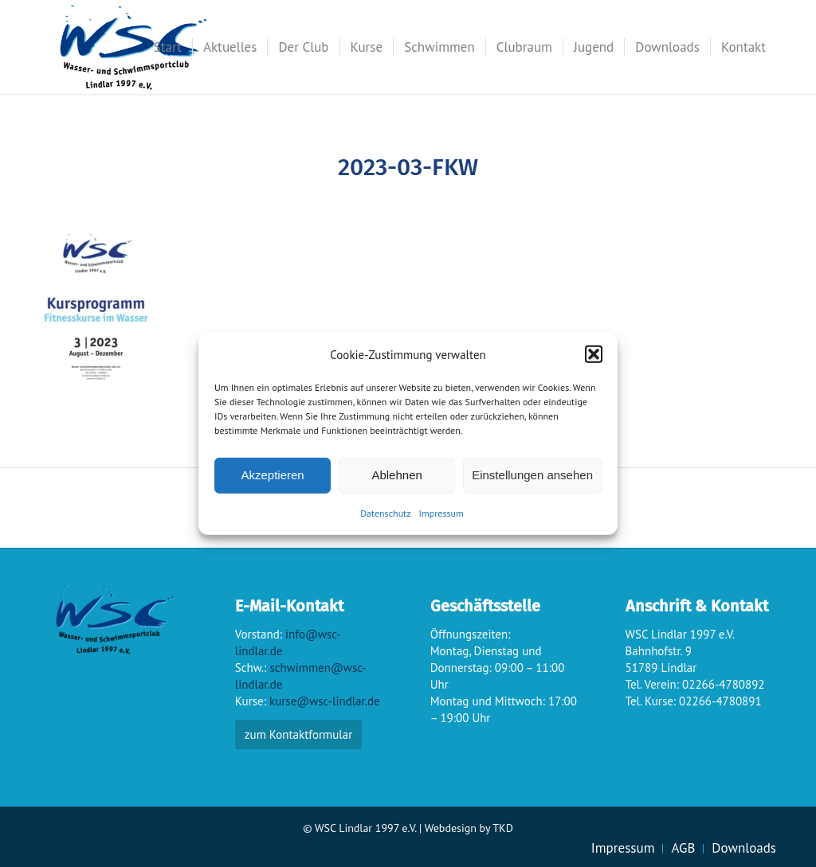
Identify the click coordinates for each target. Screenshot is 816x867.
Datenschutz (385, 513)
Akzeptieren (272, 475)
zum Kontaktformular (298, 734)
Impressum (441, 513)
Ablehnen (396, 475)
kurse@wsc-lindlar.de (324, 701)
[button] (594, 354)
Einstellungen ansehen (532, 475)
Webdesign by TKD (469, 828)
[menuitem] (167, 47)
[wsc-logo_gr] (133, 47)
